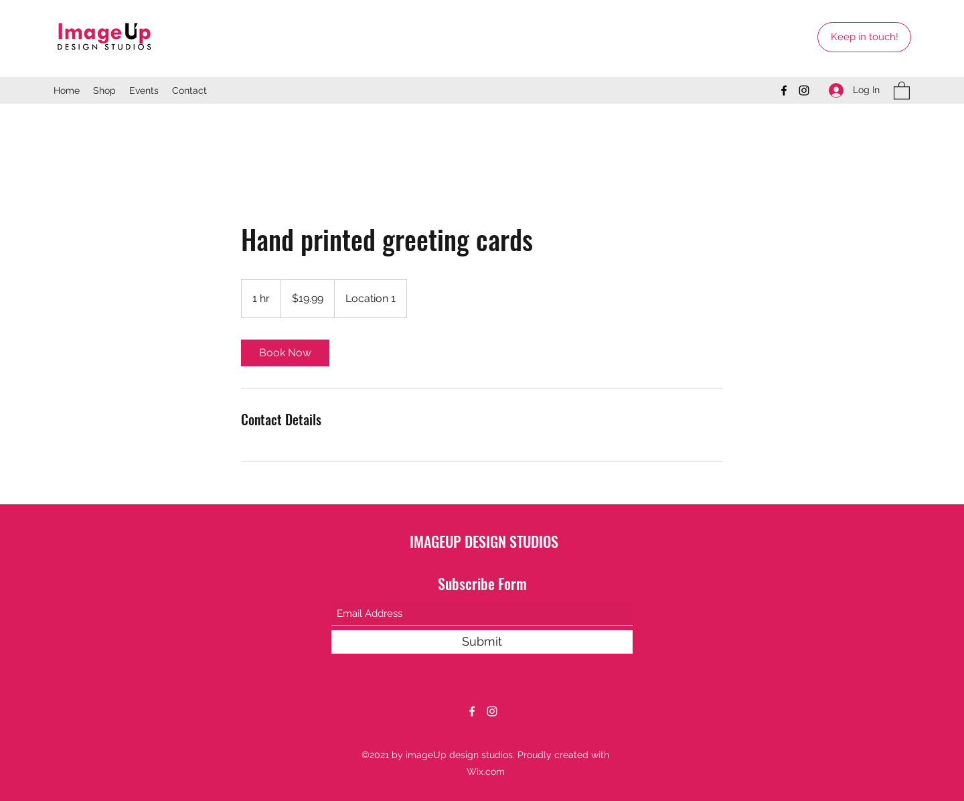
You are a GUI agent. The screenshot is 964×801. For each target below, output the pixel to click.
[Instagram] (804, 90)
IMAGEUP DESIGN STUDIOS (484, 541)
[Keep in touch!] (864, 37)
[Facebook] (784, 90)
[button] (902, 90)
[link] (285, 353)
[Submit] (482, 642)
